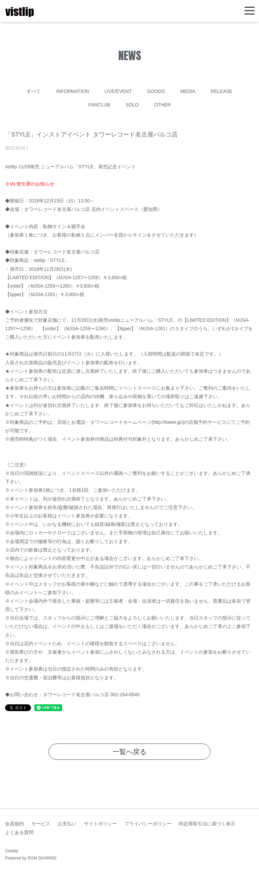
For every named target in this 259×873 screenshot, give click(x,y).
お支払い (67, 823)
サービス (40, 823)
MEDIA (187, 91)
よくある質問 (19, 832)
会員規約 (14, 823)
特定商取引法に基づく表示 (207, 823)
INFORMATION (72, 91)
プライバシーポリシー (148, 823)
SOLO (132, 104)
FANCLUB (99, 104)
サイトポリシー (100, 823)
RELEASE (222, 91)
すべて (34, 91)
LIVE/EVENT (118, 91)
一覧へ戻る (129, 751)
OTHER (162, 104)
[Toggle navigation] (249, 11)
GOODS (156, 91)
